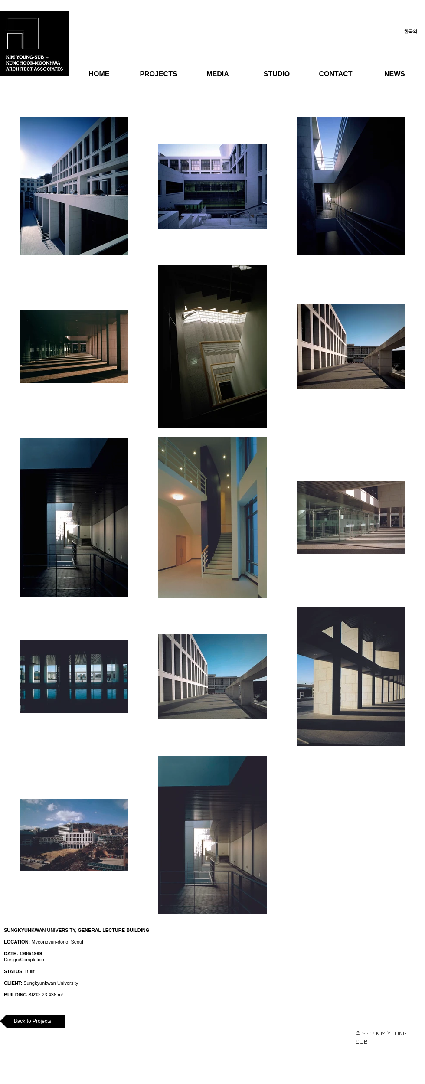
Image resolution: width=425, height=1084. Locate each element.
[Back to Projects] (32, 1021)
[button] (410, 32)
